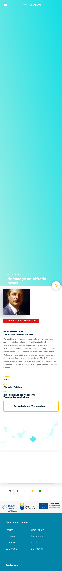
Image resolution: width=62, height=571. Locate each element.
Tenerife (9, 530)
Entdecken (12, 566)
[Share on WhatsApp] (39, 491)
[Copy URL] (25, 491)
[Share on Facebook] (17, 491)
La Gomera (11, 549)
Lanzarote (10, 536)
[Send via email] (32, 491)
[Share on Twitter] (10, 491)
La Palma (10, 543)
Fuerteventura (38, 536)
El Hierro (35, 543)
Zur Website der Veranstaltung (31, 406)
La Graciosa (37, 549)
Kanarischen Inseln (16, 522)
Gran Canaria (37, 530)
